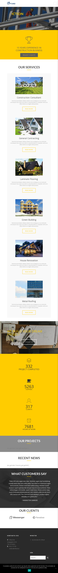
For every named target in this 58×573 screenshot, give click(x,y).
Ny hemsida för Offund (38, 540)
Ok (29, 570)
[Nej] (56, 568)
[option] (29, 490)
